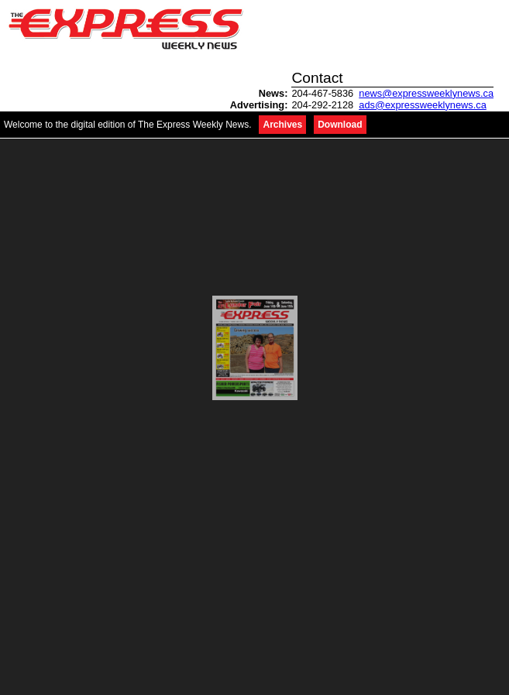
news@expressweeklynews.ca (426, 93)
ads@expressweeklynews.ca (423, 105)
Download (340, 124)
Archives (282, 124)
